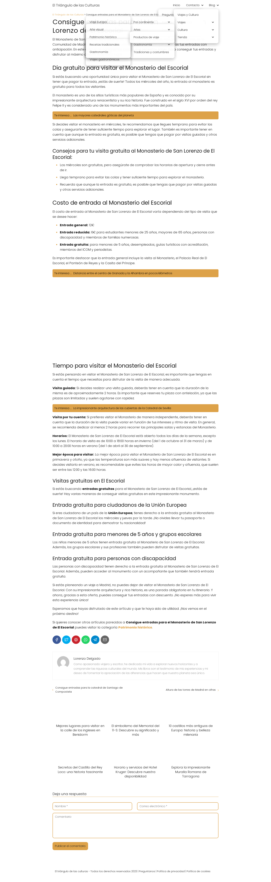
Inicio (176, 5)
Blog (212, 5)
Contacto (193, 5)
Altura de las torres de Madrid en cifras (191, 690)
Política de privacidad (171, 871)
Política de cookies (198, 871)
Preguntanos (147, 871)
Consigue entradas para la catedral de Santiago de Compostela (89, 689)
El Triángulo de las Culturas (76, 5)
